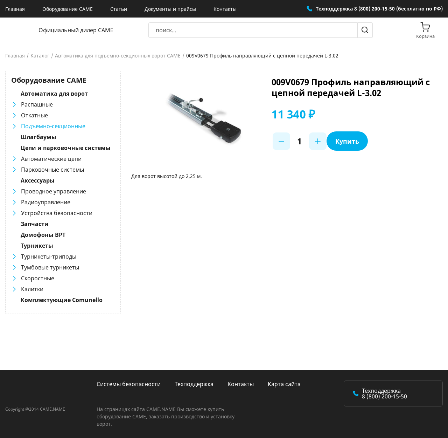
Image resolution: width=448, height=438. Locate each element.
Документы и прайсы (170, 9)
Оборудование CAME (67, 9)
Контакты (225, 9)
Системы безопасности (129, 384)
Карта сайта (284, 384)
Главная (15, 9)
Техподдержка (194, 384)
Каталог (39, 55)
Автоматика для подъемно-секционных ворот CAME (118, 55)
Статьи (118, 9)
